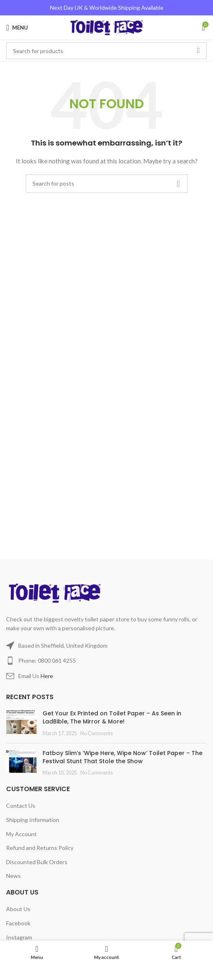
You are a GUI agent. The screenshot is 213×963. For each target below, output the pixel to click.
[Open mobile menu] (17, 27)
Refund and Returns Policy (39, 847)
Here (47, 675)
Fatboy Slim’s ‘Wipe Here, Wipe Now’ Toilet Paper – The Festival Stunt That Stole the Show (122, 757)
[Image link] (56, 592)
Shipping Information (32, 819)
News (13, 875)
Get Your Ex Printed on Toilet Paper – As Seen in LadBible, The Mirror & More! (112, 717)
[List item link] (106, 660)
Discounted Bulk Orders (36, 861)
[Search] (107, 183)
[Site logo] (106, 27)
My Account (21, 833)
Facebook (18, 923)
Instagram (19, 937)
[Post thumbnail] (21, 723)
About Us (18, 908)
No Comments (96, 733)
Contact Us (20, 805)
